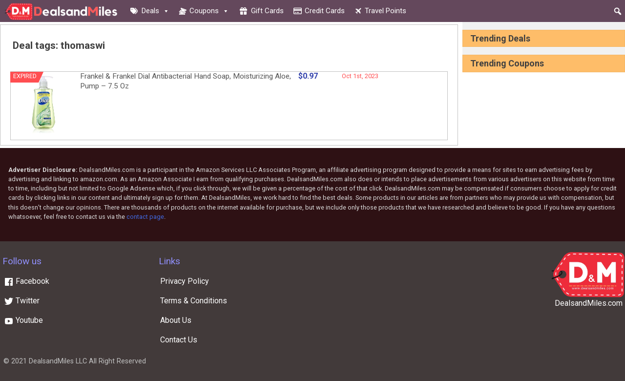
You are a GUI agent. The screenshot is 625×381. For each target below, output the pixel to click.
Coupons (209, 10)
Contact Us (178, 339)
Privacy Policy (184, 281)
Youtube (23, 320)
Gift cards (267, 10)
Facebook (26, 281)
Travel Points (385, 10)
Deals (155, 10)
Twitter (22, 300)
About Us (175, 320)
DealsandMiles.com (589, 303)
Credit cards (325, 10)
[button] (617, 11)
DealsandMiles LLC (58, 361)
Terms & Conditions (193, 300)
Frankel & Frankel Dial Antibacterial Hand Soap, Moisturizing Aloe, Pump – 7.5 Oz (185, 81)
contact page (145, 216)
